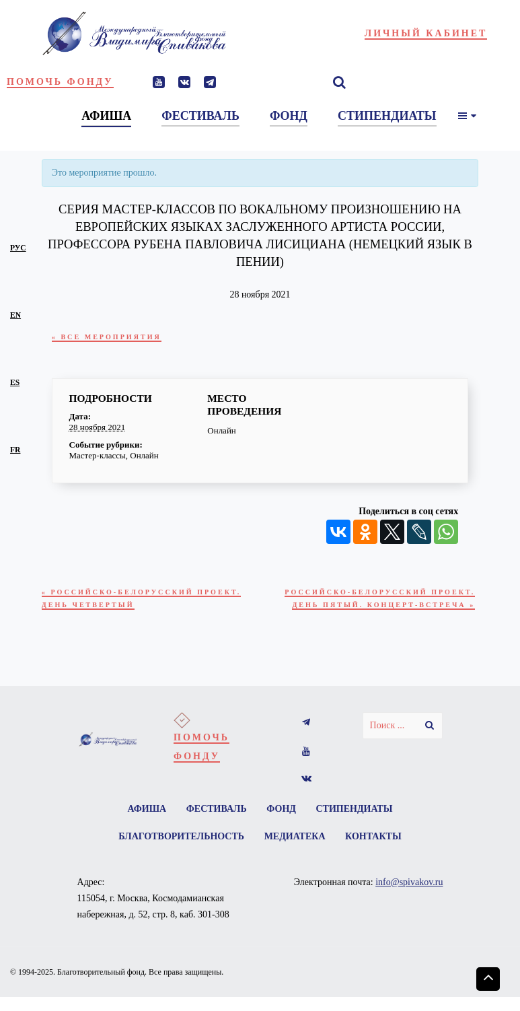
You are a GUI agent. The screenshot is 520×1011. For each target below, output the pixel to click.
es (15, 382)
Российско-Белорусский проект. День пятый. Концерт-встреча (379, 608)
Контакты (376, 857)
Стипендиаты (358, 828)
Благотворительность (179, 857)
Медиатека (295, 857)
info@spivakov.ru (409, 904)
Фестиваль (215, 828)
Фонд (282, 828)
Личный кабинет (426, 33)
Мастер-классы (97, 455)
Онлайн (144, 455)
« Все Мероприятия (112, 337)
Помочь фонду (60, 82)
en (15, 315)
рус (18, 248)
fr (15, 450)
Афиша (143, 828)
